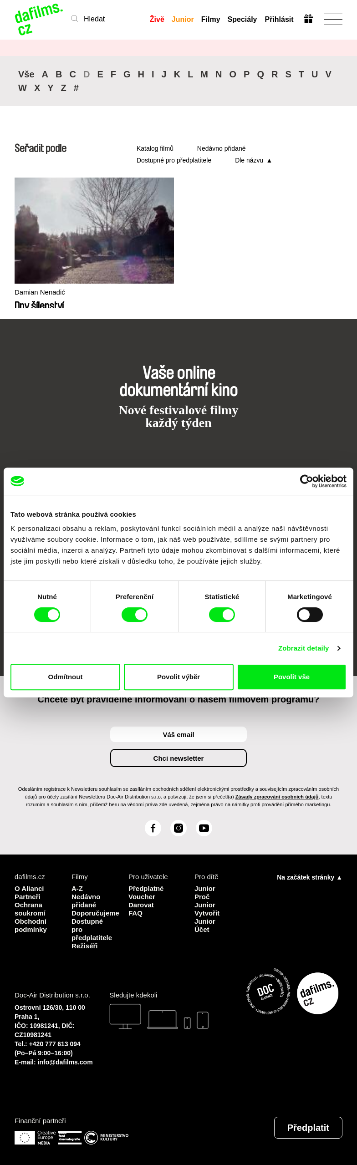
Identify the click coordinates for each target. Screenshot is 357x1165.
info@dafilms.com (65, 1062)
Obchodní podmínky (31, 925)
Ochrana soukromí (30, 909)
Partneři (28, 896)
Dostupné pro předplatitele (174, 160)
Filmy (210, 19)
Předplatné (146, 888)
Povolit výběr (178, 677)
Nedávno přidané (221, 148)
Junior (183, 19)
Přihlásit (279, 19)
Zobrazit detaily (303, 648)
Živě (157, 19)
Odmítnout (65, 677)
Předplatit (308, 1128)
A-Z (77, 888)
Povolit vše (292, 677)
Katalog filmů (155, 148)
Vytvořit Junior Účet (206, 921)
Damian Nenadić (40, 292)
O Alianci (29, 888)
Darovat (141, 905)
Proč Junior (204, 901)
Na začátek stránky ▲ (309, 877)
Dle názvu (249, 160)
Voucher (141, 896)
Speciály (242, 19)
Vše (26, 74)
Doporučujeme (93, 913)
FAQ (135, 913)
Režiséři (84, 946)
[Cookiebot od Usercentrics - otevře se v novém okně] (307, 481)
